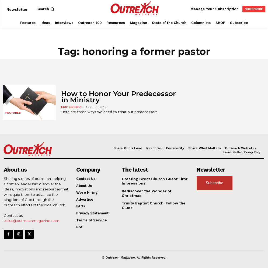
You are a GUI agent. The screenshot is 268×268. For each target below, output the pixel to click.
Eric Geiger (71, 107)
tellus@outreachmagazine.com (31, 220)
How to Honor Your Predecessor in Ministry (118, 96)
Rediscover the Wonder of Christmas (154, 191)
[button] (45, 9)
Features (13, 113)
